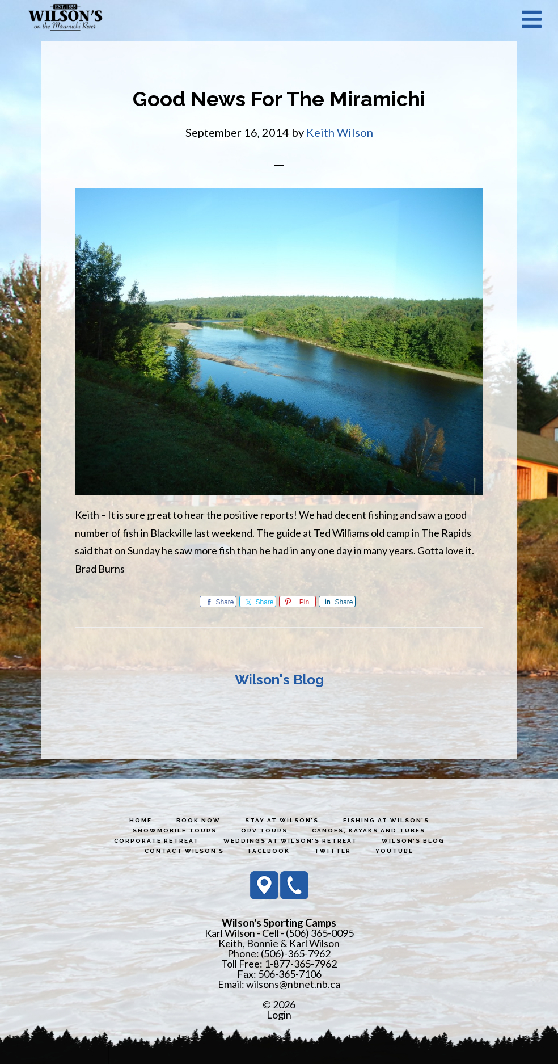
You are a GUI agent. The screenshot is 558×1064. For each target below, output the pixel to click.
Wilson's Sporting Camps (65, 19)
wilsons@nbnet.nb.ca (293, 984)
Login (279, 1014)
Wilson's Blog (279, 679)
